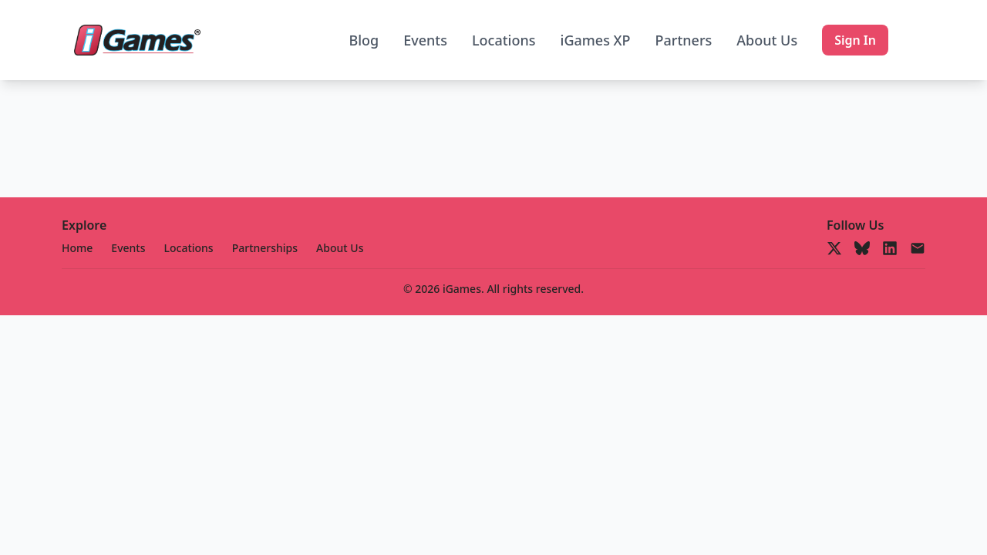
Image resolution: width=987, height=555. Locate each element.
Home (77, 247)
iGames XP (596, 40)
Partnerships (265, 247)
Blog (364, 40)
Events (425, 40)
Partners (683, 40)
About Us (766, 40)
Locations (504, 40)
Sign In (855, 40)
